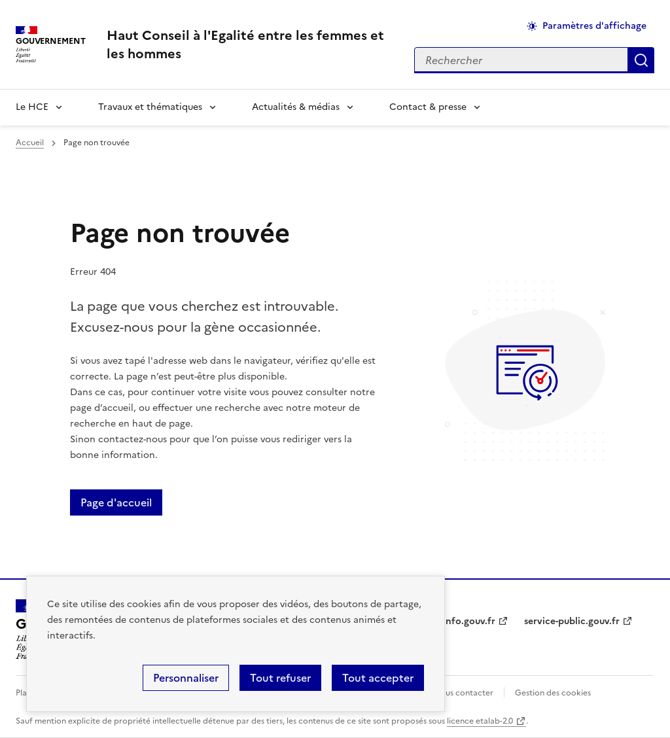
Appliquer (641, 60)
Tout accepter (378, 678)
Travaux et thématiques (150, 107)
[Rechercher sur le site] (521, 60)
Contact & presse (428, 107)
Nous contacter (463, 693)
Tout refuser (280, 678)
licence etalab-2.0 (480, 721)
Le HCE (32, 107)
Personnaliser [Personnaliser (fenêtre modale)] (186, 678)
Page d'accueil (116, 502)
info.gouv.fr (469, 621)
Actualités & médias (296, 107)
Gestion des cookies (553, 693)
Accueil (30, 143)
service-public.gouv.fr (572, 621)
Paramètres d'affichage (594, 26)
